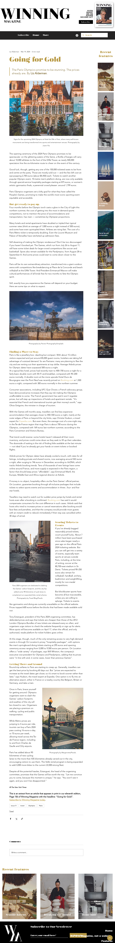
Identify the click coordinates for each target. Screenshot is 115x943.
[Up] (110, 938)
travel (22, 806)
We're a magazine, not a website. (100, 936)
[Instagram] (77, 35)
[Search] (94, 35)
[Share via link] (22, 819)
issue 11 (13, 806)
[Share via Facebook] (10, 819)
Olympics (31, 806)
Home (109, 930)
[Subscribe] (86, 22)
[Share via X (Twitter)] (16, 819)
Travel (11, 811)
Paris (41, 806)
